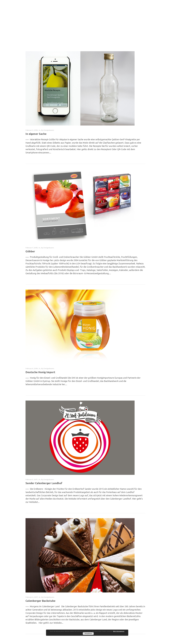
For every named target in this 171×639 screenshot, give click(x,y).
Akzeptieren (88, 633)
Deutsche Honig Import (40, 372)
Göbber (30, 251)
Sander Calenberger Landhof (44, 483)
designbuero (49, 130)
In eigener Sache (36, 133)
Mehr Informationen (118, 631)
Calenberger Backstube (40, 600)
